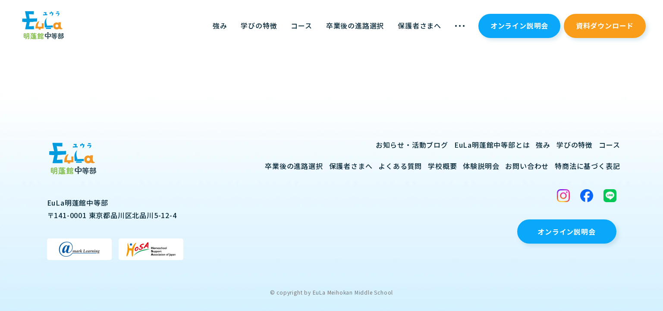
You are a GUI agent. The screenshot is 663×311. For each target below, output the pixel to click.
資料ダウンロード (605, 25)
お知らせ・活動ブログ (412, 145)
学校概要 (442, 166)
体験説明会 (481, 166)
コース (301, 25)
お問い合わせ (527, 166)
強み (220, 25)
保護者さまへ (419, 25)
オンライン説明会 (519, 25)
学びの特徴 (259, 25)
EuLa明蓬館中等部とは (492, 145)
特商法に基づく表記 (587, 166)
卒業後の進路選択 (355, 25)
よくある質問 (400, 166)
